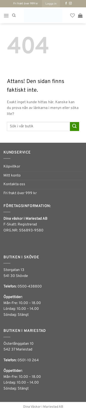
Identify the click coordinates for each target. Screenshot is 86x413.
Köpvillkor (11, 166)
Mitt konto (12, 175)
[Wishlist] (72, 15)
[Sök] (14, 15)
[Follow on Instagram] (70, 3)
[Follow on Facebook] (66, 3)
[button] (51, 3)
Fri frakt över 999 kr (20, 193)
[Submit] (74, 126)
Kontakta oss (14, 184)
